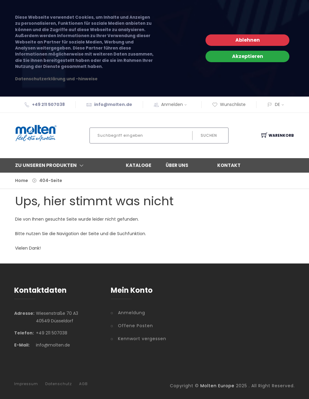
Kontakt (229, 165)
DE (277, 104)
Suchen (209, 135)
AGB (83, 384)
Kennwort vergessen (142, 339)
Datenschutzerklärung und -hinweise (56, 79)
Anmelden (176, 104)
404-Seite (50, 180)
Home (21, 180)
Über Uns (177, 165)
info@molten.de (113, 104)
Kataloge (138, 165)
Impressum (26, 384)
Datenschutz (58, 384)
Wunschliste (229, 104)
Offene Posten (135, 326)
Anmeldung (131, 313)
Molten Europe (217, 386)
